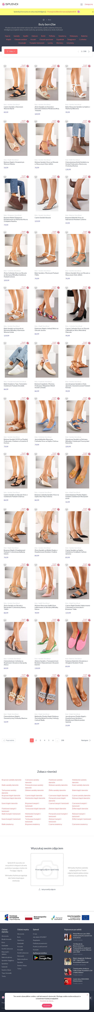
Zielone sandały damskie (34, 790)
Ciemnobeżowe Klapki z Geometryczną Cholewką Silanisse (15, 717)
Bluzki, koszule (6, 938)
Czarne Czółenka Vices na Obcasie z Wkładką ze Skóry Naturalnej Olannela (77, 330)
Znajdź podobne (23, 65)
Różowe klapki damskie (81, 797)
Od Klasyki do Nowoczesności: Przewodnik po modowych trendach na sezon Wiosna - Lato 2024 (82, 947)
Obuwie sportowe (46, 39)
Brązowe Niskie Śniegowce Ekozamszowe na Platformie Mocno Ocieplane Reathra (16, 219)
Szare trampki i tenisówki (11, 818)
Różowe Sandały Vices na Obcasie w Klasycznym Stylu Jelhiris (46, 163)
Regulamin (36, 939)
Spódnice (5, 963)
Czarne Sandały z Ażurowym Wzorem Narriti (13, 108)
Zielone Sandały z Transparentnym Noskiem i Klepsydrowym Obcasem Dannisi (47, 662)
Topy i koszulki (6, 972)
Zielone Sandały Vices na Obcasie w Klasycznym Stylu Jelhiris (77, 274)
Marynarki (20, 955)
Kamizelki (5, 945)
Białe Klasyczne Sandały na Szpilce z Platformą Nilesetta (77, 108)
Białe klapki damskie (80, 790)
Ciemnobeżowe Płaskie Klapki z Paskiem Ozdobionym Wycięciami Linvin (76, 496)
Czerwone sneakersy (80, 823)
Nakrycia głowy (7, 957)
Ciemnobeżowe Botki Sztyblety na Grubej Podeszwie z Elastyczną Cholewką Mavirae (77, 164)
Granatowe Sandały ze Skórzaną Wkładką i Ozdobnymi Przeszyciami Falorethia (77, 441)
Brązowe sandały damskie (11, 779)
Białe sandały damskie (10, 784)
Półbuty (52, 36)
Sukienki (4, 966)
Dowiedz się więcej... (47, 1001)
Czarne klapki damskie (33, 795)
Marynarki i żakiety (5, 952)
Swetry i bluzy (6, 969)
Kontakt (36, 949)
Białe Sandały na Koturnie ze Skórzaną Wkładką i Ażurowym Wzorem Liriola (14, 330)
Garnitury (20, 939)
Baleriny (84, 36)
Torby (4, 975)
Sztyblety (70, 43)
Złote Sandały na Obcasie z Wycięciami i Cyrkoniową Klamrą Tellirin (14, 607)
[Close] (93, 12)
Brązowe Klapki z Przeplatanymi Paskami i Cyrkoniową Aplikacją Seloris (14, 551)
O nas (35, 933)
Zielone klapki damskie (57, 808)
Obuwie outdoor (21, 39)
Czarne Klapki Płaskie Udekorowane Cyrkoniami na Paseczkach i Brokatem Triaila (77, 607)
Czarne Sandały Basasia (43, 217)
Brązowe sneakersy (32, 823)
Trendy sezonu (78, 939)
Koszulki (20, 949)
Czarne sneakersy (55, 823)
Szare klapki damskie (10, 803)
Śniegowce (71, 39)
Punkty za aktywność (40, 946)
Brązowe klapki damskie (11, 795)
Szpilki (25, 36)
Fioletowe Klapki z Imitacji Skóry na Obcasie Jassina (46, 329)
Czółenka (82, 39)
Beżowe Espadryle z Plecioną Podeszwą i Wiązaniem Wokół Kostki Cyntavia (45, 385)
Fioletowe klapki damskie (11, 797)
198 (62, 740)
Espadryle (60, 39)
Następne (86, 740)
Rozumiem (47, 1005)
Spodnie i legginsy (8, 960)
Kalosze (35, 36)
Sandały (17, 36)
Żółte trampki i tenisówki (81, 818)
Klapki (8, 39)
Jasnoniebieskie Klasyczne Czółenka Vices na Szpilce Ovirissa (46, 440)
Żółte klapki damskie (80, 808)
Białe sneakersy (7, 823)
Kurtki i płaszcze (7, 948)
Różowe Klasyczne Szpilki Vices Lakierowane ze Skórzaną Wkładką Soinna (46, 607)
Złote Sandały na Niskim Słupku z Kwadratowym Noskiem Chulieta (46, 551)
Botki (43, 36)
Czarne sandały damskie (81, 795)
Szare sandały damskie (80, 784)
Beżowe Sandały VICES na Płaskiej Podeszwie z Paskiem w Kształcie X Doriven (16, 441)
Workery (59, 43)
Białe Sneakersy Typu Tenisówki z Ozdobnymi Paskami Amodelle (15, 384)
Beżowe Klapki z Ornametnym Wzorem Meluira (14, 163)
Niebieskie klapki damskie (35, 797)
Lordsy (50, 43)
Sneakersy (62, 36)
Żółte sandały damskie (57, 790)
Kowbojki (22, 43)
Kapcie (7, 36)
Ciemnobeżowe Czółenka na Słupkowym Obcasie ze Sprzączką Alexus (15, 662)
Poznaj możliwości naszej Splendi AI (63, 12)
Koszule (20, 946)
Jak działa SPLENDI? (40, 936)
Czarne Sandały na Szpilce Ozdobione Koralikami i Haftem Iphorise (75, 551)
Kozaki (33, 39)
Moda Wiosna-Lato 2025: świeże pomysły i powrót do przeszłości (82, 935)
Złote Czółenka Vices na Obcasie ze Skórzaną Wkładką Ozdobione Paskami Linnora (15, 275)
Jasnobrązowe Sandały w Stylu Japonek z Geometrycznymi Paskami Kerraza (77, 385)
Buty (3, 942)
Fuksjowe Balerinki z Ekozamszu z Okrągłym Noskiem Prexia (76, 661)
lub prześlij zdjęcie (47, 889)
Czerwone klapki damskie (58, 795)
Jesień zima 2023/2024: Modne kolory (81, 979)
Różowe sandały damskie (58, 784)
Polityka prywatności (40, 943)
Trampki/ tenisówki (36, 43)
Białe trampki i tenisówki (11, 813)
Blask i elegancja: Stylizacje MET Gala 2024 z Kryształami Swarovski (82, 959)
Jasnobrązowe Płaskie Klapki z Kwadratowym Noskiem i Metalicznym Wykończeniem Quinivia (75, 718)
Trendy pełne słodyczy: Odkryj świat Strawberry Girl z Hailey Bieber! (82, 970)
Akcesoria (5, 935)
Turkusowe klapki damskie (35, 808)
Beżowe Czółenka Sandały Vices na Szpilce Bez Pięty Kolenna (47, 495)
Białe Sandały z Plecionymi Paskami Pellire (47, 274)
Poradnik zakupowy (79, 964)
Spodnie (20, 962)
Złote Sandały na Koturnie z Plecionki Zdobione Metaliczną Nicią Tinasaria (47, 108)
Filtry (10, 51)
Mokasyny (74, 36)
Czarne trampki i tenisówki (59, 803)
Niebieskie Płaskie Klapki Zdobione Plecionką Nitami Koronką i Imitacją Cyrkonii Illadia (47, 717)
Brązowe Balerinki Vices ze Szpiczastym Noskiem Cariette (75, 218)
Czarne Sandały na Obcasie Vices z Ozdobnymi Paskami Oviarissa (16, 495)
